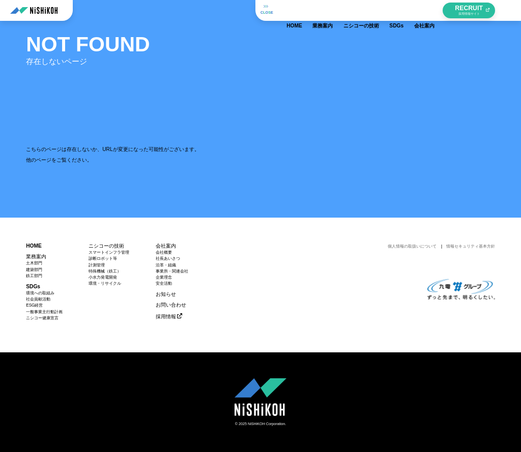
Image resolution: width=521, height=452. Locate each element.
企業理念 (164, 278)
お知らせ (166, 294)
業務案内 (320, 10)
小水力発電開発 (103, 278)
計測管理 (97, 265)
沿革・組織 (166, 265)
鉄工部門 (34, 276)
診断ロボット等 (103, 259)
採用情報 (166, 316)
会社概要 (164, 253)
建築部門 (34, 270)
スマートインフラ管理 (109, 253)
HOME (292, 10)
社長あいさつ (168, 259)
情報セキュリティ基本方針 (470, 247)
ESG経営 (34, 306)
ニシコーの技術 (359, 10)
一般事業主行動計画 (44, 312)
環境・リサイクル (105, 284)
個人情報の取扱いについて (412, 247)
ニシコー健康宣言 (42, 318)
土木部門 (34, 263)
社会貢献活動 (38, 299)
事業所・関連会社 (172, 271)
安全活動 (164, 284)
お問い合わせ (171, 305)
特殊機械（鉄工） (105, 271)
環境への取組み (40, 293)
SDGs (394, 10)
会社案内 (422, 10)
